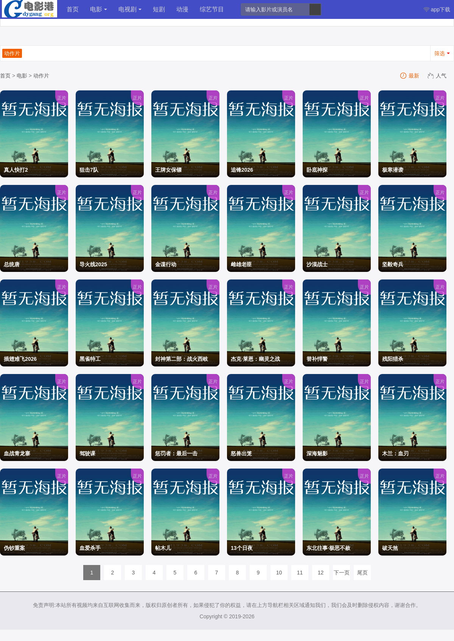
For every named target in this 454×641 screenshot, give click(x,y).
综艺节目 (212, 9)
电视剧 (129, 9)
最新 (410, 76)
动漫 (182, 9)
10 (279, 573)
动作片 (41, 76)
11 (300, 573)
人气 (437, 76)
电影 (98, 9)
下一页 (342, 573)
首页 (73, 9)
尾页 (362, 573)
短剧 (159, 9)
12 (321, 573)
